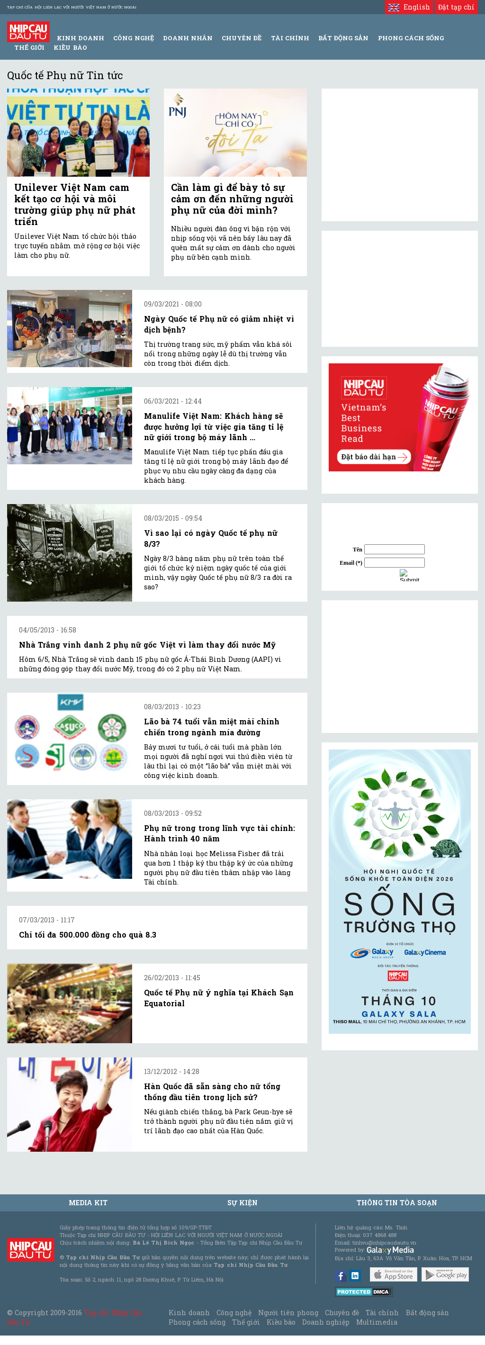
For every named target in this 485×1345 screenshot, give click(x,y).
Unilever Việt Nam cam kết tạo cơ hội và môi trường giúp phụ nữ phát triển (74, 204)
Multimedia (376, 1322)
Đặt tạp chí (456, 6)
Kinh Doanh (80, 38)
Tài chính (382, 1312)
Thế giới (29, 47)
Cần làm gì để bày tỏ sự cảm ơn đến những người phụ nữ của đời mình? (232, 198)
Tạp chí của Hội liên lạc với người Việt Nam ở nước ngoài (71, 7)
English (409, 6)
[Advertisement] (400, 666)
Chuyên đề (241, 38)
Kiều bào (70, 47)
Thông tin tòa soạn (397, 1202)
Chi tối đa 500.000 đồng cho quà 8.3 (87, 934)
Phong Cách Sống (411, 38)
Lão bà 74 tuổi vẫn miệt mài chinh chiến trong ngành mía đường (211, 726)
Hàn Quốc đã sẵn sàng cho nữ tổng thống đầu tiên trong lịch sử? (212, 1091)
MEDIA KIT (88, 1202)
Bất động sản (343, 38)
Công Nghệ (133, 38)
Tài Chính (290, 38)
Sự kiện (242, 1202)
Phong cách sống (197, 1322)
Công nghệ (233, 1312)
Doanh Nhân (188, 38)
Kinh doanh (189, 1312)
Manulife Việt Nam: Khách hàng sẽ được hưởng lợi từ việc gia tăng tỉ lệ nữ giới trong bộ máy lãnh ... (213, 426)
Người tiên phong (288, 1312)
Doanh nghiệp (326, 1322)
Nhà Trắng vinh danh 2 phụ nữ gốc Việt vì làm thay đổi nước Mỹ (147, 645)
